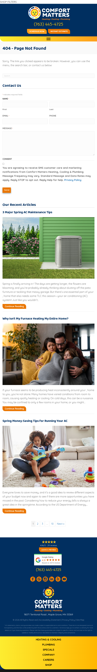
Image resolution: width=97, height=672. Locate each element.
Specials (48, 647)
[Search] (48, 76)
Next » (60, 521)
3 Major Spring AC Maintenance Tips (27, 210)
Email (6, 115)
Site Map (80, 617)
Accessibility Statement (50, 617)
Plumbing (48, 642)
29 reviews (52, 543)
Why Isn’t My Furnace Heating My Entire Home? (35, 316)
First (5, 108)
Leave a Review (48, 547)
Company (48, 652)
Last (51, 108)
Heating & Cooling (48, 637)
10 (52, 521)
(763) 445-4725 (48, 567)
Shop (48, 662)
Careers (48, 657)
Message (8, 127)
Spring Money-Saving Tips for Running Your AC (35, 418)
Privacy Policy (72, 178)
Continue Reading (14, 304)
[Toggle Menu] (48, 39)
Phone (52, 115)
